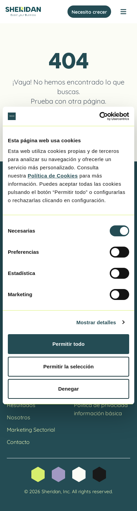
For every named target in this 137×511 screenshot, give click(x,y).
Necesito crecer (89, 11)
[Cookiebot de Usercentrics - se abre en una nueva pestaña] (99, 116)
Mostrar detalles (96, 322)
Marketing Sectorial (31, 429)
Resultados (21, 404)
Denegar (68, 389)
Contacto (18, 441)
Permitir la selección (68, 366)
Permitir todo (68, 344)
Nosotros (18, 416)
